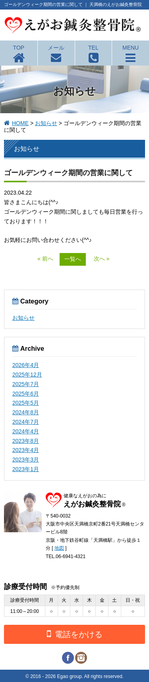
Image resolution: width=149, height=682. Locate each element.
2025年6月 (25, 393)
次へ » (102, 258)
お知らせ (46, 123)
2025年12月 (27, 374)
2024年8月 (25, 412)
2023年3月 (25, 459)
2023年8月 (25, 441)
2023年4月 (25, 450)
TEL (93, 47)
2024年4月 (25, 431)
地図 (59, 548)
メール (56, 47)
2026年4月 (25, 365)
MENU (130, 47)
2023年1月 (25, 469)
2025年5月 (25, 403)
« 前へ (45, 258)
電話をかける (75, 634)
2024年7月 (25, 422)
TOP (19, 47)
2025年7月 (25, 384)
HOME (20, 123)
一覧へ (72, 259)
